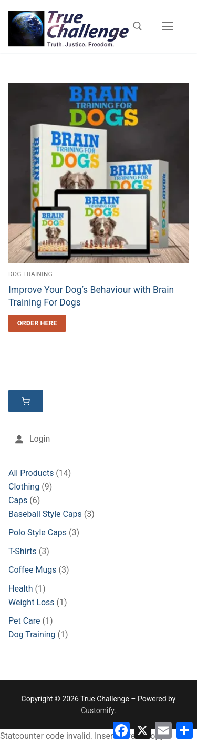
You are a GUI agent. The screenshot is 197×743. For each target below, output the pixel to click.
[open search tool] (137, 26)
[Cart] (25, 401)
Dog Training (30, 274)
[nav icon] (167, 26)
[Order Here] (37, 323)
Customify (97, 710)
